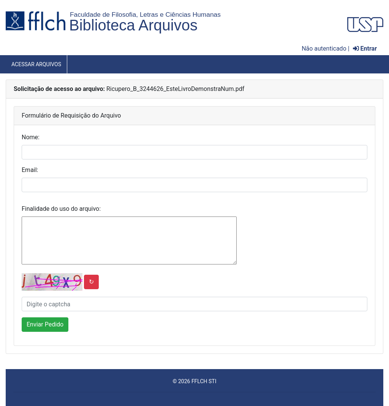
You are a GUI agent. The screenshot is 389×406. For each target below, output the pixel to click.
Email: (30, 170)
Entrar (365, 48)
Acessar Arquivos (36, 64)
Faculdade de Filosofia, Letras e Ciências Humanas (145, 14)
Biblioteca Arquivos (133, 25)
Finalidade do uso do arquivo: (61, 208)
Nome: (31, 137)
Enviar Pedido (45, 324)
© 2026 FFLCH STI (194, 381)
